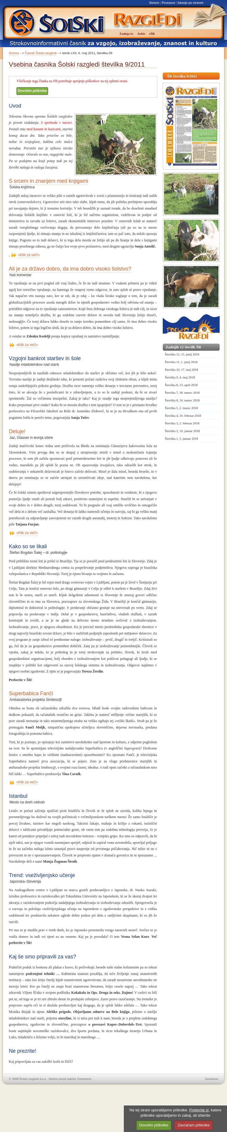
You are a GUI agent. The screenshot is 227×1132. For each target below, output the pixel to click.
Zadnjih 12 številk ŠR (183, 347)
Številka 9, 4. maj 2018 (180, 377)
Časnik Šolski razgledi (41, 53)
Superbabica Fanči (31, 693)
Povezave (168, 2)
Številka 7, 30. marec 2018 (182, 392)
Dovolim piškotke (32, 91)
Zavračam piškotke (193, 1125)
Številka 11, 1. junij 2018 (181, 362)
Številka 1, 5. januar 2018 (181, 438)
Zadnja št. (126, 33)
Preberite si (199, 1110)
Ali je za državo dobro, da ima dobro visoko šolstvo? (70, 269)
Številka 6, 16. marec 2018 (182, 400)
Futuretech (84, 1078)
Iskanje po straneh (190, 2)
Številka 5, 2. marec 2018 (181, 408)
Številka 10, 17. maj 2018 (181, 369)
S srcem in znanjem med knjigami (48, 181)
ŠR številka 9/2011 (182, 76)
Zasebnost (211, 1078)
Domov (154, 2)
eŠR (152, 33)
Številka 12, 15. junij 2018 (182, 354)
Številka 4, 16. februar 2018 (183, 415)
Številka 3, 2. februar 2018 (182, 423)
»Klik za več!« (29, 255)
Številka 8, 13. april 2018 (181, 385)
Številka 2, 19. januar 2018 (182, 431)
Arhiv (141, 33)
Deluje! (17, 431)
